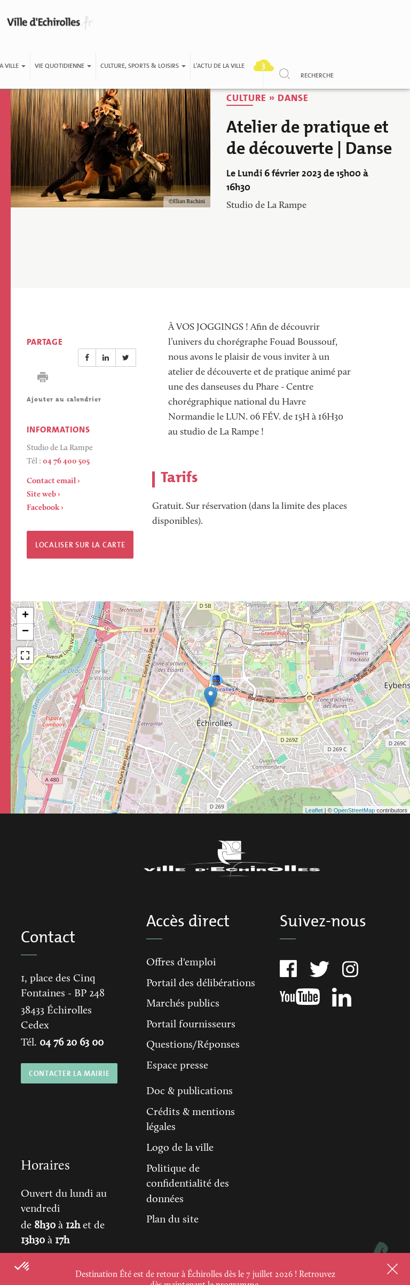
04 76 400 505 (66, 462)
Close (378, 1269)
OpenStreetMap (354, 810)
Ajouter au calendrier (64, 399)
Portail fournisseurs (190, 1024)
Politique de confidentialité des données (187, 1184)
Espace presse (177, 1065)
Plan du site (172, 1219)
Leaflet (314, 810)
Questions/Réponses (193, 1045)
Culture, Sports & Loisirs (143, 65)
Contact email (51, 481)
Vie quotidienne (63, 65)
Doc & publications (189, 1091)
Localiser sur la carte (80, 544)
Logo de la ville (180, 1148)
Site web (41, 495)
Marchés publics (182, 1003)
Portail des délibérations (200, 983)
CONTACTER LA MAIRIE (69, 1073)
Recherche (317, 75)
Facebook (43, 508)
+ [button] (25, 616)
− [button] (25, 632)
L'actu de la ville (219, 65)
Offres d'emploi (181, 962)
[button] (22, 1267)
